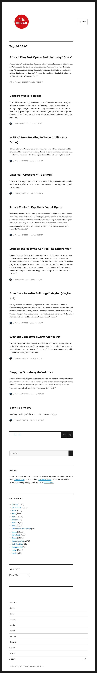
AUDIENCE (16, 508)
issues (14, 517)
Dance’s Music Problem (25, 95)
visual (32, 161)
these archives (19, 479)
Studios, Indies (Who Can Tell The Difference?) (40, 248)
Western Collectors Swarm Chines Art (34, 336)
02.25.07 (40, 82)
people (14, 532)
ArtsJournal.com (44, 479)
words (14, 553)
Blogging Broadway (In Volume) (31, 372)
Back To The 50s (20, 407)
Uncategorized (17, 547)
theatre (33, 394)
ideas (14, 514)
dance (32, 123)
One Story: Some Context (21, 529)
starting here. (49, 483)
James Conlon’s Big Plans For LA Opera (35, 207)
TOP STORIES (17, 544)
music (32, 193)
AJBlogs (15, 504)
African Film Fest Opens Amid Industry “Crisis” (40, 57)
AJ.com (12, 602)
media (32, 82)
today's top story (18, 541)
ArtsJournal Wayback (15, 666)
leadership (15, 520)
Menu (83, 22)
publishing (16, 535)
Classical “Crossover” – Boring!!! (30, 174)
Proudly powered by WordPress (33, 666)
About (12, 659)
